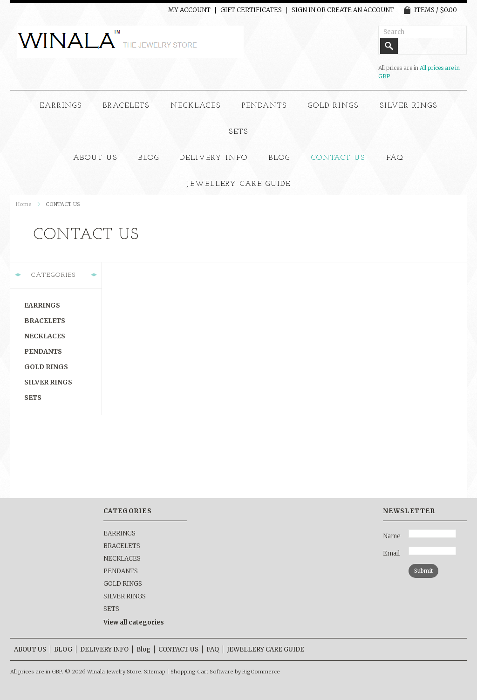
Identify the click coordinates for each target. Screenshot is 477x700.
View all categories (133, 622)
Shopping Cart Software (201, 671)
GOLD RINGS (333, 106)
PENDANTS (264, 106)
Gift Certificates (251, 10)
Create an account (360, 10)
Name (392, 536)
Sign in (303, 10)
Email (391, 553)
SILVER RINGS (409, 106)
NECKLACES (195, 106)
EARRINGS (61, 106)
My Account (189, 10)
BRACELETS (126, 106)
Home (24, 204)
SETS (238, 132)
